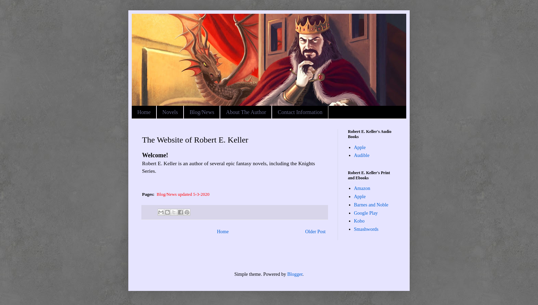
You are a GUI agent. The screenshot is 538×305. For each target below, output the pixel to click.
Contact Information (300, 112)
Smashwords (366, 229)
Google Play (366, 213)
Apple (360, 147)
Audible (362, 155)
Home (144, 112)
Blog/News (201, 112)
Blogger (294, 274)
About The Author (246, 112)
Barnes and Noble (371, 204)
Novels (170, 112)
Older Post (315, 231)
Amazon (362, 188)
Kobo (359, 221)
